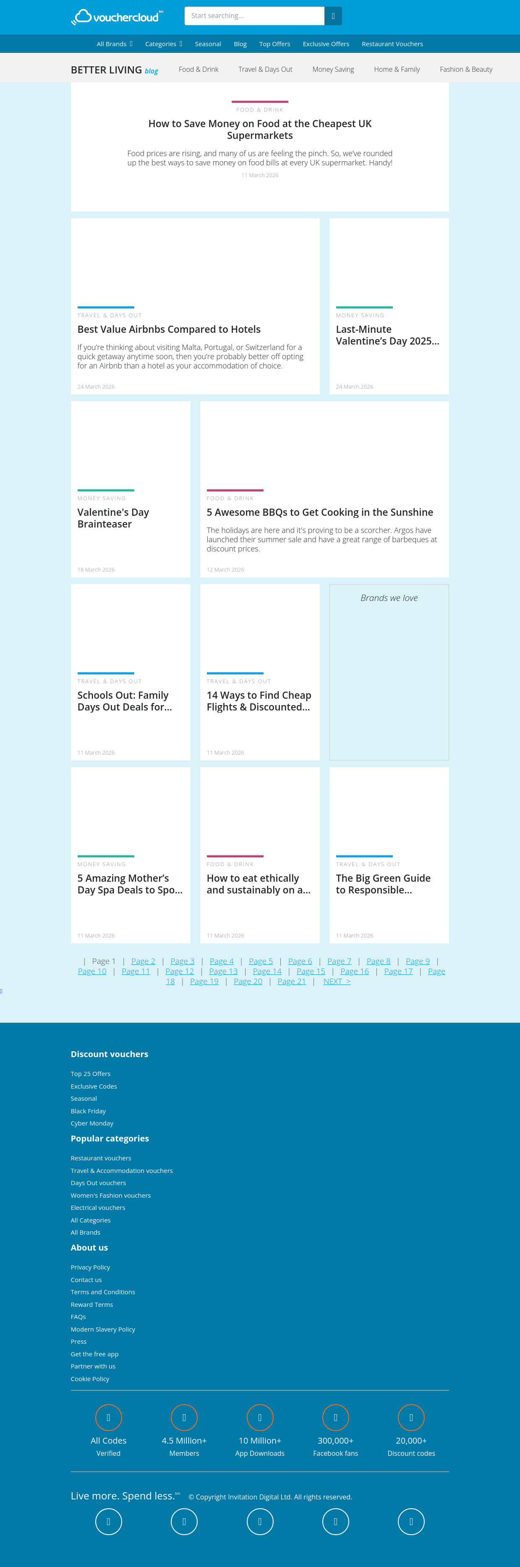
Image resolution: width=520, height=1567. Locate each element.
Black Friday (88, 1111)
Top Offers (274, 43)
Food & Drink (198, 69)
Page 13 (223, 971)
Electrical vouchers (98, 1207)
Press (79, 1341)
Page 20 (248, 981)
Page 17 (398, 971)
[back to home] (117, 17)
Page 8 (379, 961)
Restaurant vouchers (392, 43)
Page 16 (354, 971)
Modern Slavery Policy (103, 1329)
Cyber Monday (92, 1123)
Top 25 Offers (91, 1073)
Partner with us (93, 1366)
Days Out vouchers (98, 1182)
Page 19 (204, 981)
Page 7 (339, 961)
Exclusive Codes (94, 1086)
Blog (240, 43)
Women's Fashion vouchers (111, 1195)
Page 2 (143, 961)
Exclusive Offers (326, 43)
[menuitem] (115, 43)
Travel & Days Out (265, 69)
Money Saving (333, 69)
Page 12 (179, 971)
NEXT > (337, 981)
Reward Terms (92, 1304)
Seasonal (208, 43)
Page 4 (222, 961)
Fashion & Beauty (466, 69)
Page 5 (261, 961)
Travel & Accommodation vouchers (122, 1170)
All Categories (91, 1220)
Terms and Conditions (103, 1292)
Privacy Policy (90, 1267)
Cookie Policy (90, 1378)
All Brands (86, 1232)
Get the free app (95, 1354)
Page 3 (182, 961)
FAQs (78, 1316)
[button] (115, 43)
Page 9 (418, 961)
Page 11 (136, 971)
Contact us (86, 1279)
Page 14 (267, 971)
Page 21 (292, 981)
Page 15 (311, 971)
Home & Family (397, 69)
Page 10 (92, 971)
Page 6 (300, 961)
